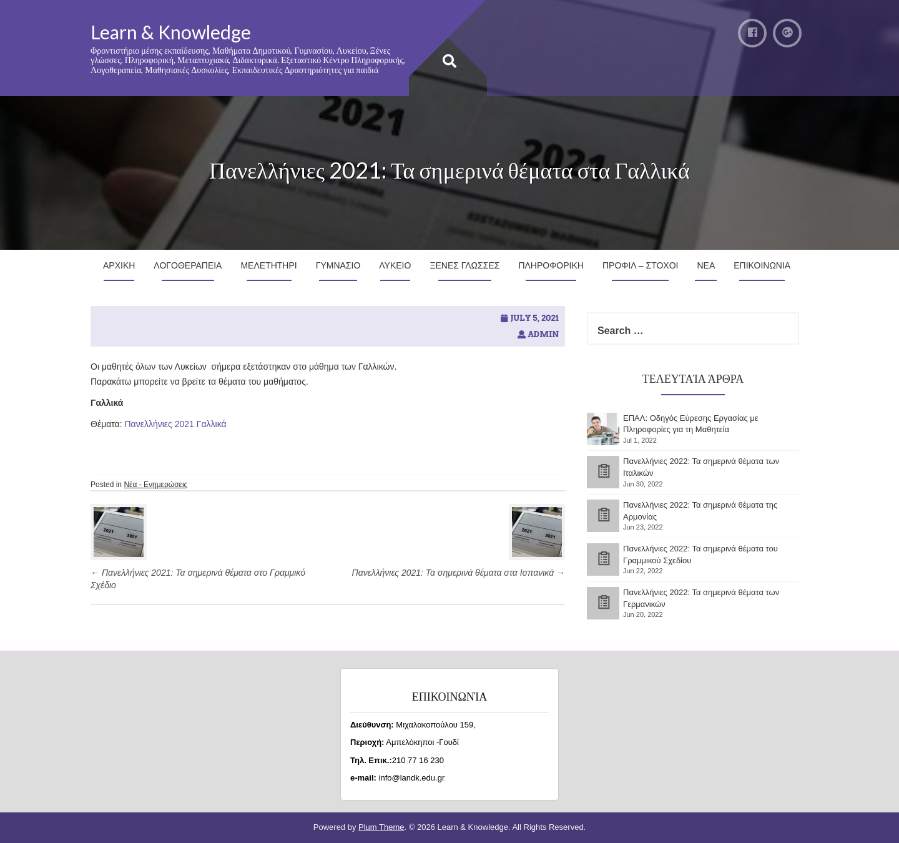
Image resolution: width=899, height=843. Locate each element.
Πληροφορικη (551, 265)
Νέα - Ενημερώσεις (155, 484)
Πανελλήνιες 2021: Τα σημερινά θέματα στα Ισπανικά (459, 573)
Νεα (706, 265)
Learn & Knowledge (171, 32)
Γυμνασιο (338, 265)
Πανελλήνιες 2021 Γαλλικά (176, 424)
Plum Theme (381, 827)
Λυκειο (395, 265)
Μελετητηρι (268, 265)
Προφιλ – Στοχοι (640, 265)
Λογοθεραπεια (188, 265)
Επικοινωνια (762, 265)
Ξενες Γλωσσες (464, 265)
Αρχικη (119, 265)
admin (543, 334)
